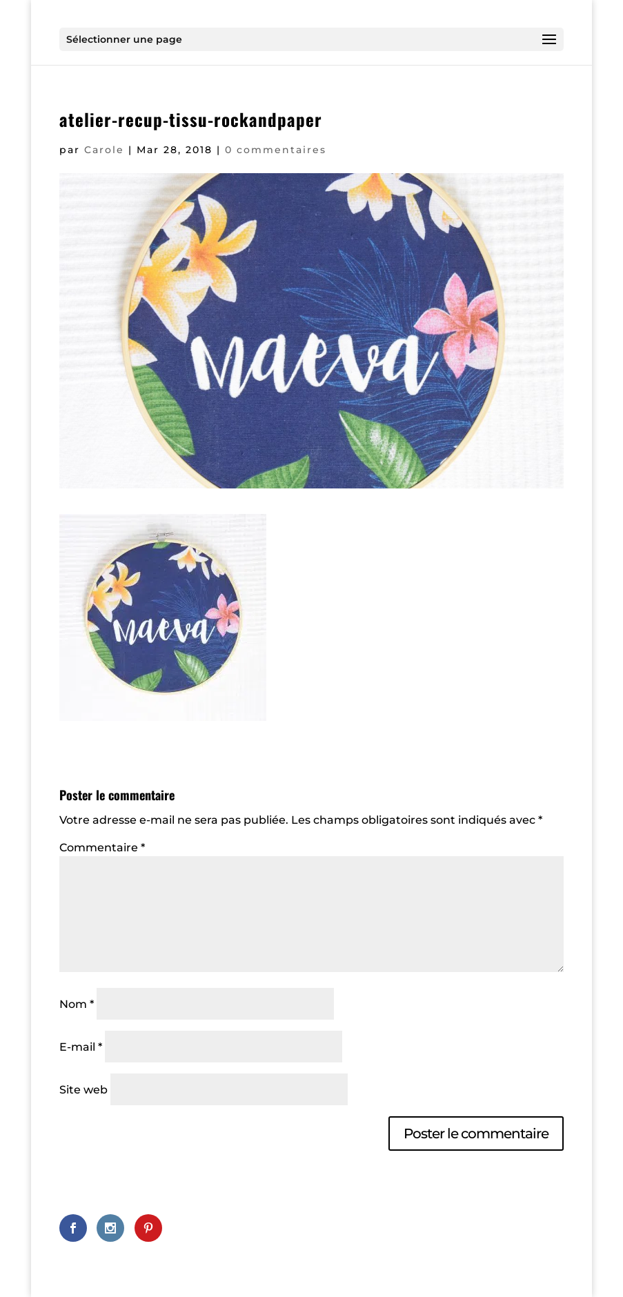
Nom (76, 1004)
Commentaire (102, 847)
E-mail (80, 1046)
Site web (83, 1089)
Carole (104, 149)
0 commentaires (275, 149)
